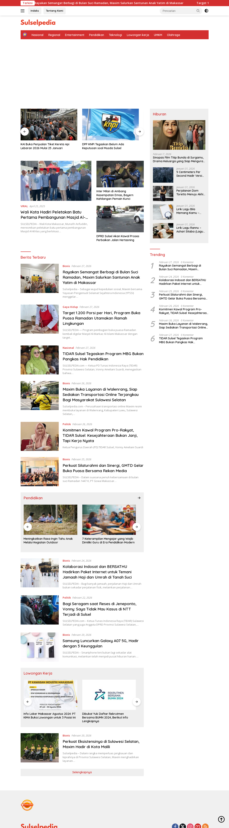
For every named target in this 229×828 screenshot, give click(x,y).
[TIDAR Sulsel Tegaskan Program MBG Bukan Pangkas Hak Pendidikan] (40, 349)
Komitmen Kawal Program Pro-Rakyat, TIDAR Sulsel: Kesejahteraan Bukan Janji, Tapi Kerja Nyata (103, 425)
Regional (54, 35)
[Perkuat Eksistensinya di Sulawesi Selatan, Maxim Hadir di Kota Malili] (40, 721)
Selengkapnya (82, 745)
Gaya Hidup (70, 296)
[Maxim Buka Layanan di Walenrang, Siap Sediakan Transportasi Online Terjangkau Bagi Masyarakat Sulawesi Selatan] (40, 387)
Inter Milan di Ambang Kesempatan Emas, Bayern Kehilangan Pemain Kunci (114, 184)
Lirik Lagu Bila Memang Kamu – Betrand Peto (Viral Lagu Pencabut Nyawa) (189, 211)
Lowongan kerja (138, 35)
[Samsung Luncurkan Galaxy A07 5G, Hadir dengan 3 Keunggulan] (40, 630)
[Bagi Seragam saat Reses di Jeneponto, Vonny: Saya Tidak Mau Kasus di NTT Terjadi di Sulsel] (40, 592)
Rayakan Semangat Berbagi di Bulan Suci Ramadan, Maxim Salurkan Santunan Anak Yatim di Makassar (119, 3)
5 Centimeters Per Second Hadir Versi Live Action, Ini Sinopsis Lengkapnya (190, 174)
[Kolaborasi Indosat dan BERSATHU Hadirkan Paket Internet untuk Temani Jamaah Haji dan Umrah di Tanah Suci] (40, 553)
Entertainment (74, 35)
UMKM (158, 35)
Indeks (35, 10)
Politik (67, 413)
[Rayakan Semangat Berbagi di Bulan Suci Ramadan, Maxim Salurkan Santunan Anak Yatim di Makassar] (40, 270)
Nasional (37, 35)
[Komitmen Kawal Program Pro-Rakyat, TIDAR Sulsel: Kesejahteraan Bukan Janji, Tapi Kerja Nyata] (40, 425)
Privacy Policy (132, 812)
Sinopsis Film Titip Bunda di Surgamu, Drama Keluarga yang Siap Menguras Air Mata (179, 159)
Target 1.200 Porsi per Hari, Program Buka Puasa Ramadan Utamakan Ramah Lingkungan (102, 307)
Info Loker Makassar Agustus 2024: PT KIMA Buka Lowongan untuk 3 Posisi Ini (39, 690)
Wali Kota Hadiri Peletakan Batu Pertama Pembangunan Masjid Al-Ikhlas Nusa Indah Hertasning (54, 207)
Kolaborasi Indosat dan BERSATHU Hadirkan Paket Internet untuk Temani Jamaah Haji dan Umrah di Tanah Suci (100, 551)
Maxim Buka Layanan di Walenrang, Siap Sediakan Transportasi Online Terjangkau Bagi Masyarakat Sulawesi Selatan (102, 384)
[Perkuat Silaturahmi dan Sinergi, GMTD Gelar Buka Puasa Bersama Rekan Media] (40, 461)
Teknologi (115, 35)
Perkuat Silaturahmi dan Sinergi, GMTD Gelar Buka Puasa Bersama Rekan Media (103, 457)
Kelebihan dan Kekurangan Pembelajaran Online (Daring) (119, 521)
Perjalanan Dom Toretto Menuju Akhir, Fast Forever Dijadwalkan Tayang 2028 (190, 192)
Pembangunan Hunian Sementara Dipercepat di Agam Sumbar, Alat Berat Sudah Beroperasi (123, 137)
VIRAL (24, 195)
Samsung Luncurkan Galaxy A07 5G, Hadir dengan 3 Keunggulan (103, 626)
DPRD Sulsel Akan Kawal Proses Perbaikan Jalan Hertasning (117, 227)
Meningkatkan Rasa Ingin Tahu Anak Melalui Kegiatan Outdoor (40, 521)
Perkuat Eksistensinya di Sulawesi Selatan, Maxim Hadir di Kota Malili (97, 717)
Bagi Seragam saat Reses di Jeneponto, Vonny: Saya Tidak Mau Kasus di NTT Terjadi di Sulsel (102, 588)
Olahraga (173, 35)
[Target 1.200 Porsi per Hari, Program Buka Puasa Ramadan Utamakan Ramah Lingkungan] (40, 311)
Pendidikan (96, 35)
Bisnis (66, 255)
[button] (198, 10)
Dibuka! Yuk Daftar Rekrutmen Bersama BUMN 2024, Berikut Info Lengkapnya (80, 690)
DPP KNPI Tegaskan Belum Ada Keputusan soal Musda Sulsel (81, 137)
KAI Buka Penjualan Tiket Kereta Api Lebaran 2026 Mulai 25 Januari (37, 137)
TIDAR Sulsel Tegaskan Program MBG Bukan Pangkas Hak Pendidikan (99, 346)
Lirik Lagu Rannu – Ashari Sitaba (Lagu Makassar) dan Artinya (189, 229)
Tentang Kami (54, 10)
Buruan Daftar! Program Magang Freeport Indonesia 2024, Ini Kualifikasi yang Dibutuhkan (121, 690)
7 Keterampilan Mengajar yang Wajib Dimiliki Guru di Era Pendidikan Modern (81, 521)
